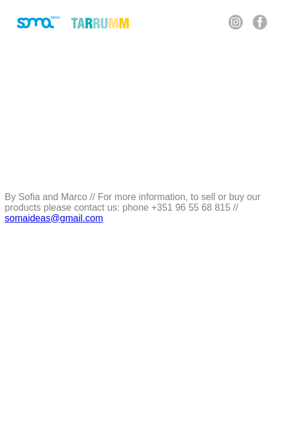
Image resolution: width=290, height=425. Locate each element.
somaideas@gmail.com (54, 218)
